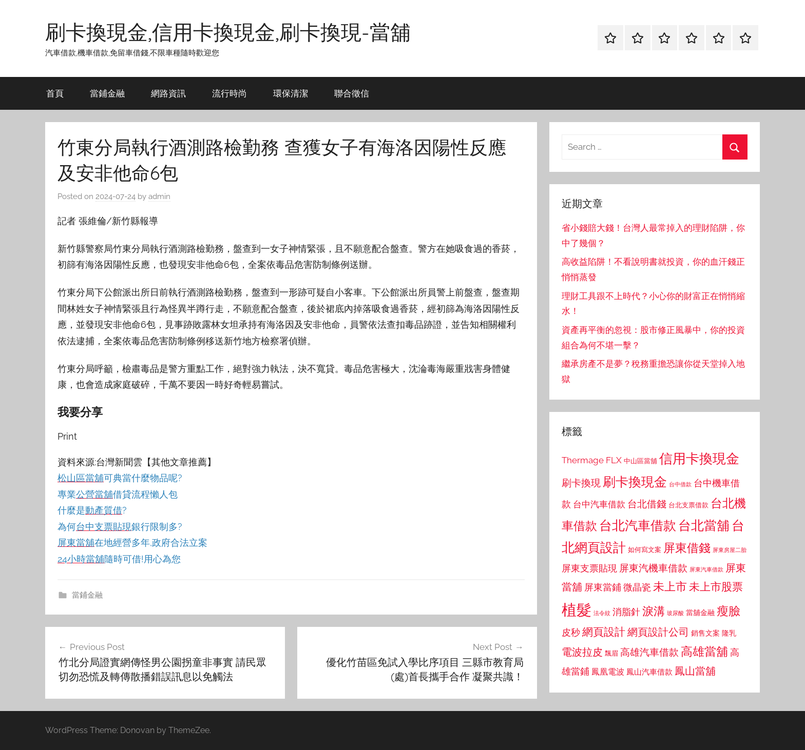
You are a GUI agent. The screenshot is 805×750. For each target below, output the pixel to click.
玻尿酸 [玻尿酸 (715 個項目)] (675, 613)
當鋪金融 (107, 93)
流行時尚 (229, 93)
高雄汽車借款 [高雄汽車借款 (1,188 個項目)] (649, 652)
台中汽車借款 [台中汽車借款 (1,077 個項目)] (599, 504)
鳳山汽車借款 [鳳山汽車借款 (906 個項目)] (649, 671)
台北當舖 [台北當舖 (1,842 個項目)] (704, 525)
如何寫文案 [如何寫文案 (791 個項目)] (644, 550)
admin (159, 196)
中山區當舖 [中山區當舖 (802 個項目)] (640, 461)
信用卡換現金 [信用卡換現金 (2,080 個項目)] (699, 458)
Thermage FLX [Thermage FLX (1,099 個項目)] (592, 460)
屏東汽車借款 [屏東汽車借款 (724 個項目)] (706, 569)
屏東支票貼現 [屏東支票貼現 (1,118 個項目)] (589, 568)
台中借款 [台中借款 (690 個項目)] (680, 484)
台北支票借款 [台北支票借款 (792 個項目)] (688, 505)
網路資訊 (168, 93)
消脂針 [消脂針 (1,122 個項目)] (626, 612)
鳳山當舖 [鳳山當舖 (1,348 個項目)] (695, 671)
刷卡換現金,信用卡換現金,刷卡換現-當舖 (228, 32)
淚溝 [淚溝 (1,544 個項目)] (653, 611)
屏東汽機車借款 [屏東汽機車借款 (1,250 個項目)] (653, 568)
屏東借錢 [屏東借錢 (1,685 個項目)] (687, 548)
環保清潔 (290, 93)
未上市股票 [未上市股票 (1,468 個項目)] (716, 586)
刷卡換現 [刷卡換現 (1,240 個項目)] (581, 482)
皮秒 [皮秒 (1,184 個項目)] (571, 632)
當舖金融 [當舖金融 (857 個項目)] (700, 612)
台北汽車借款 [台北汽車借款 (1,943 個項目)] (637, 525)
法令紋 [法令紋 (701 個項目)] (601, 613)
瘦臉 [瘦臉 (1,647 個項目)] (728, 611)
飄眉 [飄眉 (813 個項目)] (611, 653)
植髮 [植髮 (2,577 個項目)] (576, 610)
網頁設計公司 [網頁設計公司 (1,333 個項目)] (658, 632)
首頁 (55, 93)
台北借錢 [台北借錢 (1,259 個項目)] (646, 503)
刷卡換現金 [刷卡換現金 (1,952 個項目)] (635, 481)
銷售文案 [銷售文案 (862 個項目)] (705, 633)
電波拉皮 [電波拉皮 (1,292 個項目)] (582, 652)
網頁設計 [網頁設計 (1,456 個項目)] (603, 631)
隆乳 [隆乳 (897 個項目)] (729, 633)
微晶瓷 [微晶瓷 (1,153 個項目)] (637, 587)
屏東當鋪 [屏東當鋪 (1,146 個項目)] (602, 587)
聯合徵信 (351, 93)
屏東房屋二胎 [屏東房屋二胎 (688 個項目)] (729, 550)
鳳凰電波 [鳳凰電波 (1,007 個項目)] (607, 672)
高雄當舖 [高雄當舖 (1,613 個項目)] (704, 651)
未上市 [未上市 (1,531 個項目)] (670, 586)
